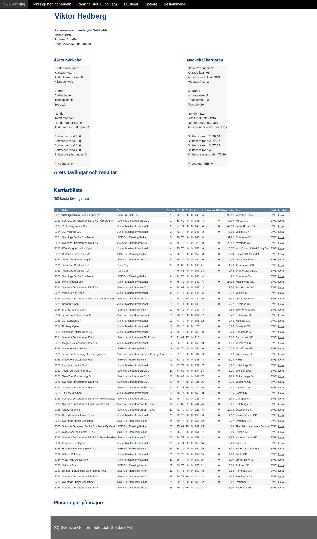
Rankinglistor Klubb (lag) (97, 4)
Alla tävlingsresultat (19, 61)
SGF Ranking (14, 4)
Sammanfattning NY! (20, 26)
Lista (281, 215)
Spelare (151, 4)
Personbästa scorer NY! (22, 52)
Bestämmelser (175, 4)
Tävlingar (130, 4)
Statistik (9, 44)
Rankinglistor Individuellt (51, 4)
